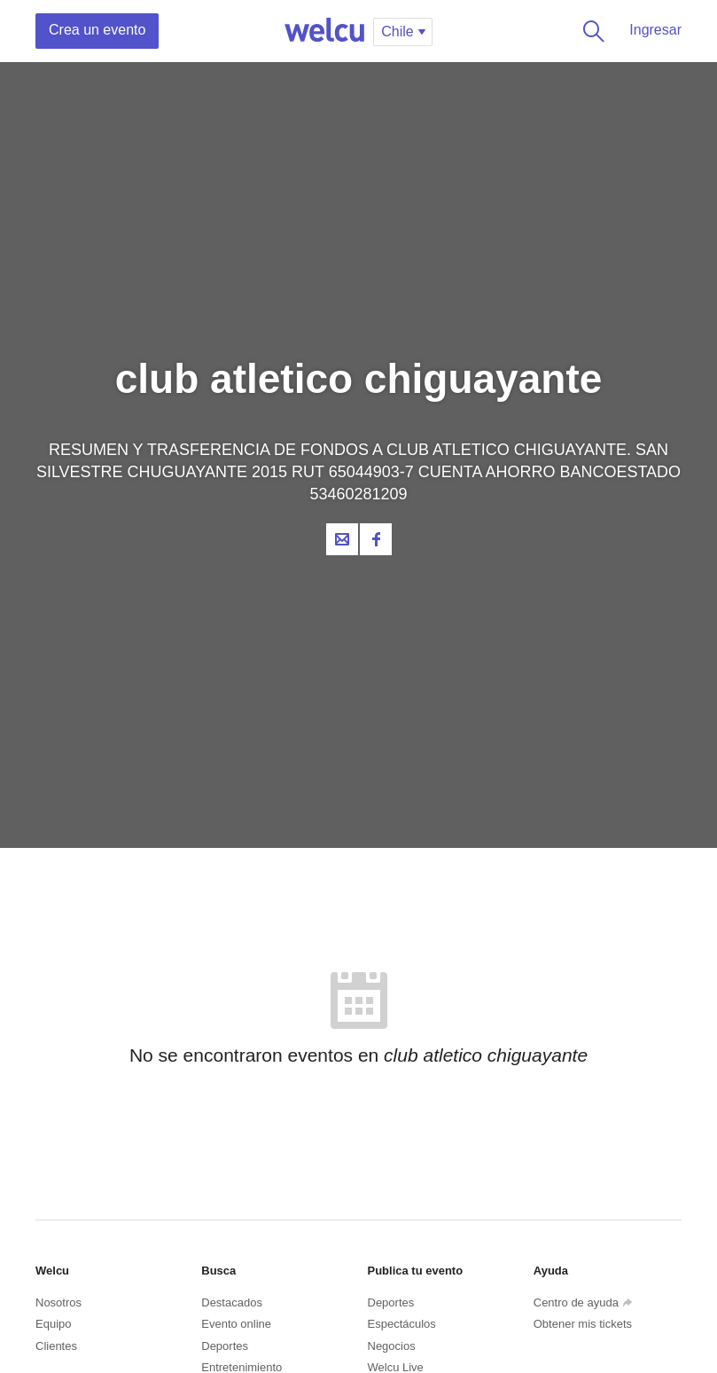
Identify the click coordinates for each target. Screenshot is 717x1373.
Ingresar (655, 29)
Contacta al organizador (342, 539)
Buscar (590, 31)
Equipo (53, 1323)
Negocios (392, 1346)
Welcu (324, 31)
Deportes (224, 1346)
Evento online (236, 1323)
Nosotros (58, 1302)
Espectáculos (402, 1323)
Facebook (376, 539)
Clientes (56, 1346)
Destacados (231, 1302)
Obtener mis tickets (583, 1323)
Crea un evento (97, 29)
